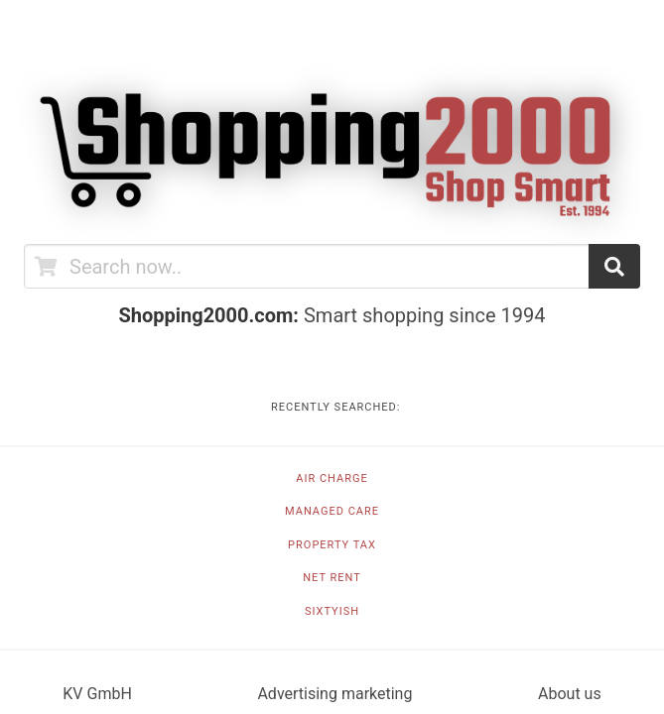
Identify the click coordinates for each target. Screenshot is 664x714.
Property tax (332, 544)
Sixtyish (332, 611)
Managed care (332, 511)
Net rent (332, 577)
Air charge (331, 478)
